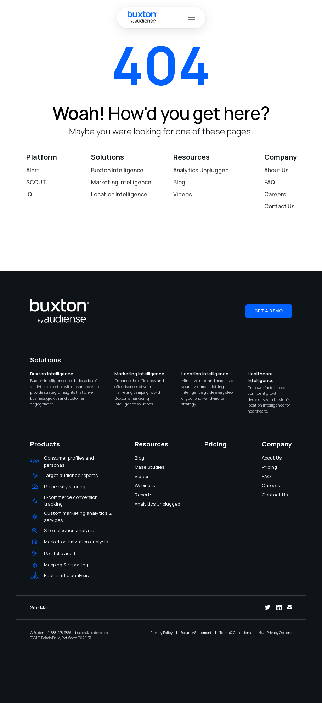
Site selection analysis (69, 530)
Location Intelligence (119, 194)
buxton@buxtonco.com (92, 632)
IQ (29, 194)
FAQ (269, 182)
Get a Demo (268, 311)
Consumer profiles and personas (69, 461)
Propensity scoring (64, 486)
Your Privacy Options (275, 632)
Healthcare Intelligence (261, 377)
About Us (276, 170)
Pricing (266, 467)
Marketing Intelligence (121, 182)
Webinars (139, 485)
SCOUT (36, 182)
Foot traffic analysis (66, 575)
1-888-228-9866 (59, 632)
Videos (182, 194)
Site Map (39, 607)
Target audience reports (71, 475)
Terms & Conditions (235, 632)
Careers (275, 194)
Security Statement (196, 632)
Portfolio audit (60, 553)
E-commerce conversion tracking (71, 500)
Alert (32, 170)
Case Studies (139, 467)
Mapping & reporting (66, 564)
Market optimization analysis (76, 541)
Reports (139, 494)
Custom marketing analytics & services (78, 516)
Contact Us (279, 206)
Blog (179, 182)
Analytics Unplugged (201, 170)
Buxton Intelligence (117, 170)
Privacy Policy (161, 632)
